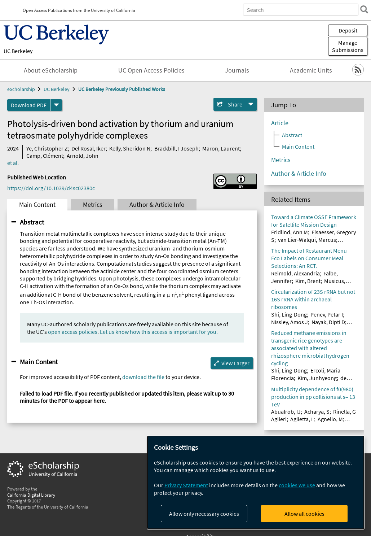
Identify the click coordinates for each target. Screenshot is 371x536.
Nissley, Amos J (289, 322)
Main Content (37, 205)
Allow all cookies (304, 513)
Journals (237, 70)
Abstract (32, 222)
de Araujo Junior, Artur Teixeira (308, 381)
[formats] (56, 105)
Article (279, 123)
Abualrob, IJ (286, 411)
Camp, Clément (44, 155)
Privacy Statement (186, 485)
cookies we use (297, 485)
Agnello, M (330, 419)
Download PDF (29, 105)
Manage (347, 46)
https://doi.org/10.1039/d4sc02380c (51, 188)
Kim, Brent (308, 280)
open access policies (72, 331)
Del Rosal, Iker (88, 148)
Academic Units (311, 70)
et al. (13, 162)
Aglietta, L (302, 419)
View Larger (235, 363)
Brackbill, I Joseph (176, 148)
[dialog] (255, 482)
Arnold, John (82, 155)
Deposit (348, 30)
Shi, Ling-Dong (289, 314)
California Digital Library (31, 495)
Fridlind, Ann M (289, 232)
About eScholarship (51, 70)
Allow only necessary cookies (204, 513)
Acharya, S (317, 411)
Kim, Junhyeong (317, 378)
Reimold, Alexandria (295, 273)
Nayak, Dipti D (328, 322)
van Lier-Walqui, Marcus (307, 239)
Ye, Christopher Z (47, 148)
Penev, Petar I (326, 314)
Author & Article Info (157, 205)
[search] (361, 9)
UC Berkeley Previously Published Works (121, 89)
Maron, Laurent (221, 148)
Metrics (92, 205)
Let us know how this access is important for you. (159, 331)
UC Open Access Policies (151, 70)
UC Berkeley (18, 51)
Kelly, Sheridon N (129, 148)
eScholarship (21, 89)
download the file (143, 376)
